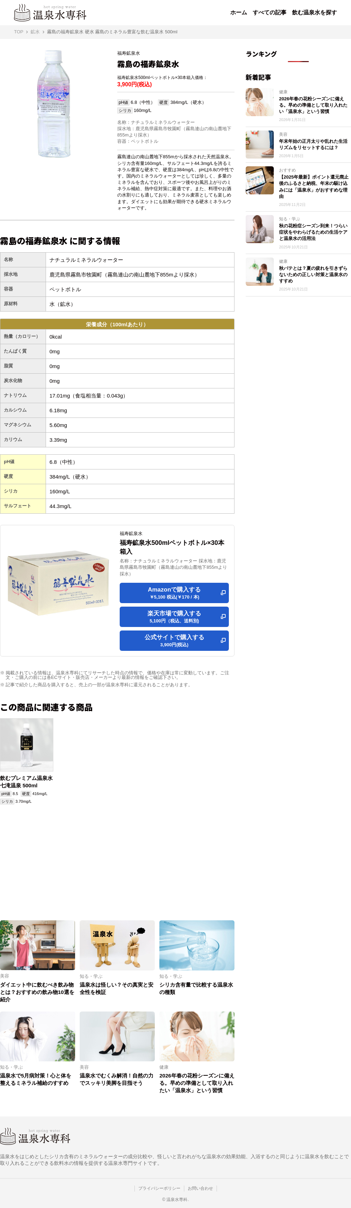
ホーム (238, 12)
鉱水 (35, 31)
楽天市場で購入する (174, 617)
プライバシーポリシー (159, 1188)
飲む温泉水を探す (314, 12)
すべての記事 (269, 12)
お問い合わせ (200, 1188)
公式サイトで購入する (174, 641)
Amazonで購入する (174, 593)
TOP (19, 31)
